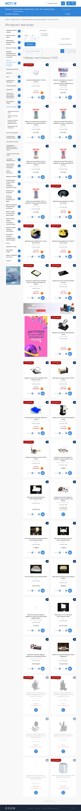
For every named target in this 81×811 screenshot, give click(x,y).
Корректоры (9, 89)
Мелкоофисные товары (10, 102)
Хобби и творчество (9, 172)
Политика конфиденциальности (51, 807)
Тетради (8, 260)
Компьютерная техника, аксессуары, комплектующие (10, 221)
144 (70, 51)
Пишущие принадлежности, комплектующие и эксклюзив (11, 54)
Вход (68, 14)
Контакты (15, 14)
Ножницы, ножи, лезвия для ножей (10, 137)
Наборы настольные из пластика (13, 127)
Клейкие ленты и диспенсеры (10, 81)
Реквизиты (28, 807)
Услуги (37, 9)
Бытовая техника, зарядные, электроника (11, 229)
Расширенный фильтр (65, 44)
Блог (41, 9)
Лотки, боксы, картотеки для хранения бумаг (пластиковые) (10, 95)
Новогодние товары (9, 251)
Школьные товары (11, 48)
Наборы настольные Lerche (13, 116)
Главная (7, 19)
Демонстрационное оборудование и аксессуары (11, 206)
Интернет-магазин (18, 9)
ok (11, 807)
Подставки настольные (12, 141)
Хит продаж (48, 35)
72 (66, 51)
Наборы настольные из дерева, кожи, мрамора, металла (13, 122)
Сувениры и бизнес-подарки (11, 31)
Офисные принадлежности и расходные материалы (34, 19)
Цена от (26, 35)
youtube (14, 807)
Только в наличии (65, 39)
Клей (7, 76)
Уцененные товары (11, 246)
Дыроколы (9, 73)
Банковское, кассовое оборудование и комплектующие (10, 237)
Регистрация (66, 9)
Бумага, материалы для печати (11, 256)
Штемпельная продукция (10, 191)
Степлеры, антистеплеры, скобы (12, 154)
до (32, 35)
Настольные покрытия (12, 132)
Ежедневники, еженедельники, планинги (10, 42)
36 (62, 51)
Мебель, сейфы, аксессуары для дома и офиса (10, 213)
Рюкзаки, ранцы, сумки (10, 36)
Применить (30, 44)
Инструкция (8, 9)
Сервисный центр (29, 9)
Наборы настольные (11, 106)
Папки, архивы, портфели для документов (10, 165)
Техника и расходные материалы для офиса (10, 198)
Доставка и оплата (48, 9)
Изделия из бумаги (11, 176)
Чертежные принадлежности (10, 159)
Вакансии (37, 807)
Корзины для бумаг (11, 85)
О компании (8, 14)
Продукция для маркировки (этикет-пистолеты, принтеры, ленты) (11, 148)
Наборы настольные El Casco (13, 112)
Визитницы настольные (12, 69)
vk (6, 807)
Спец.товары (43, 30)
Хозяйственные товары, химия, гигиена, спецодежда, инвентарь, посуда (11, 183)
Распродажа (48, 34)
